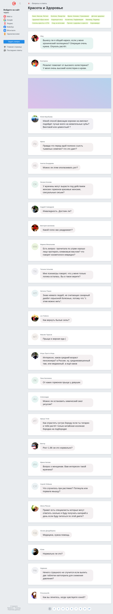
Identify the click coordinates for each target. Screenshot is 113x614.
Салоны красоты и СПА (40, 23)
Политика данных (14, 610)
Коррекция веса (57, 19)
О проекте (14, 606)
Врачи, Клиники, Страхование (78, 16)
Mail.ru (7, 16)
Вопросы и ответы (39, 3)
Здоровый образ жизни (40, 19)
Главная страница (12, 47)
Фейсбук (8, 27)
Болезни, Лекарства (58, 16)
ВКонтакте (9, 30)
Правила (10, 608)
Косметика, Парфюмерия (74, 19)
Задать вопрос (14, 42)
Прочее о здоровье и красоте (77, 23)
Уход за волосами (58, 23)
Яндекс (8, 23)
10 (89, 609)
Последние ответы (12, 50)
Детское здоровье (98, 16)
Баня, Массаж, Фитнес (40, 16)
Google (8, 20)
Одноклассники (11, 34)
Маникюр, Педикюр (92, 19)
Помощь (18, 608)
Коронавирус (95, 23)
